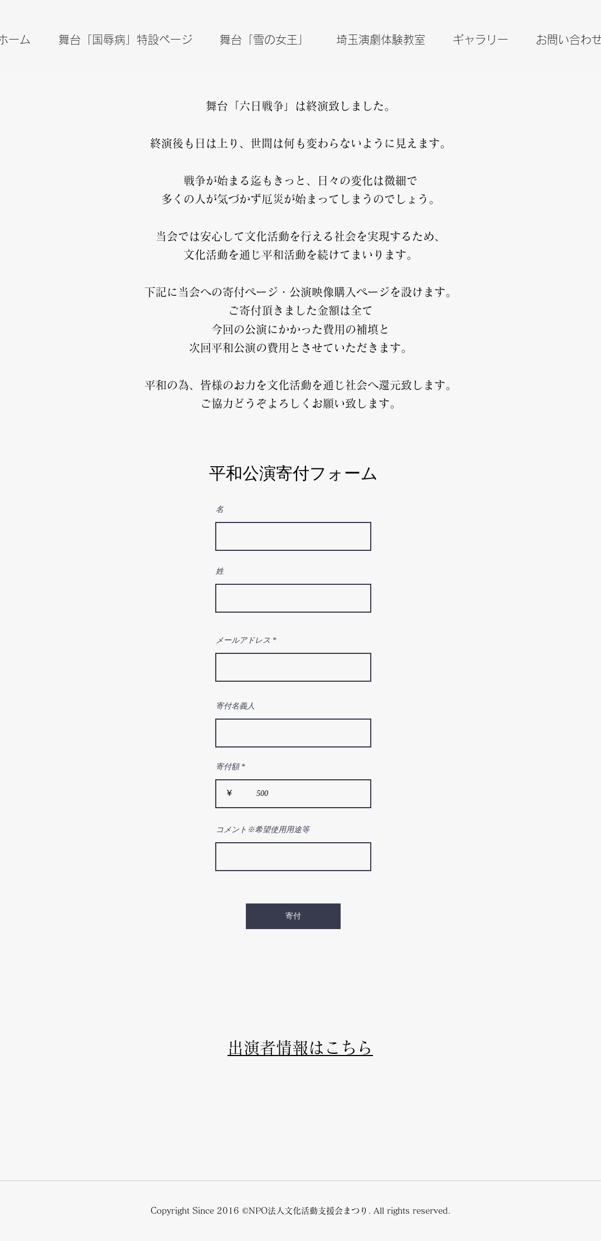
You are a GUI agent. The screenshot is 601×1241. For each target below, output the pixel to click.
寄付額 (227, 767)
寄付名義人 (235, 706)
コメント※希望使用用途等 (262, 830)
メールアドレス (243, 640)
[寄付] (293, 916)
